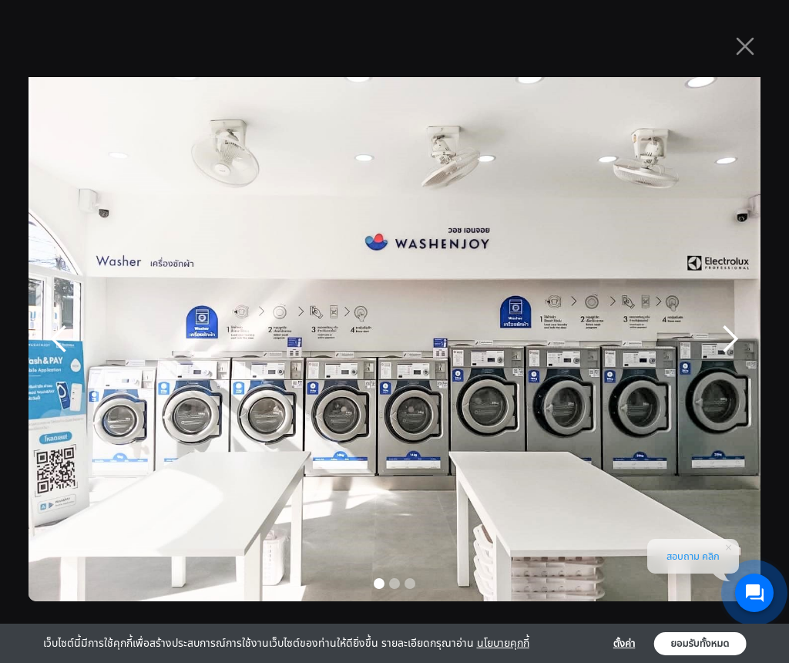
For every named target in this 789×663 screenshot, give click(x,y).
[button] (59, 339)
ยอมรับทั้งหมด (699, 643)
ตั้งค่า (624, 643)
